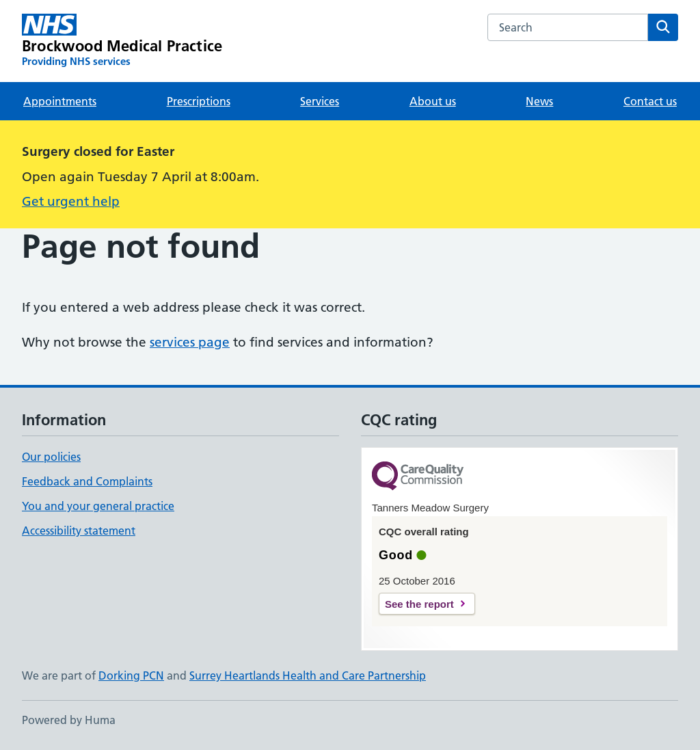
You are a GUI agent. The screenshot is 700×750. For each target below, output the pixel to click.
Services (319, 101)
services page (190, 342)
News (539, 101)
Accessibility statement (78, 530)
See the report (419, 604)
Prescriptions (198, 101)
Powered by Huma (69, 720)
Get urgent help (71, 201)
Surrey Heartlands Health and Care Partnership (307, 675)
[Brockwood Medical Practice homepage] (122, 41)
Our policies (51, 457)
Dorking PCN (131, 675)
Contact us (650, 101)
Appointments (59, 101)
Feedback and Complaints (87, 481)
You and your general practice (98, 506)
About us (432, 101)
